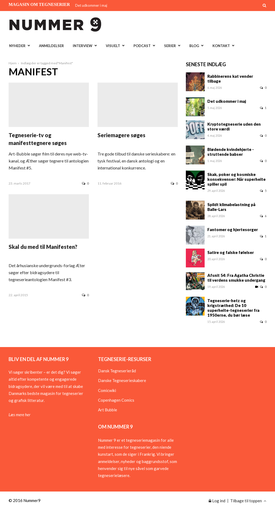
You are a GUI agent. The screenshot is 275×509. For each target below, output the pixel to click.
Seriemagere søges (121, 135)
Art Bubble (107, 409)
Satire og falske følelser (230, 252)
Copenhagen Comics (116, 400)
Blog (194, 46)
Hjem (13, 63)
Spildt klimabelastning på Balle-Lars (231, 207)
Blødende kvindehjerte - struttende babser (230, 152)
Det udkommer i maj (91, 5)
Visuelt (113, 46)
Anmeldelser (51, 46)
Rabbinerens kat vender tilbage (230, 78)
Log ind (217, 500)
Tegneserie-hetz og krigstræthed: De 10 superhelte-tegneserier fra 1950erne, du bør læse (233, 307)
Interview (82, 46)
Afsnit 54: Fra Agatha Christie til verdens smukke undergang (236, 277)
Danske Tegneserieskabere (122, 380)
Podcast (142, 46)
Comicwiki (107, 390)
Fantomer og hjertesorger (232, 229)
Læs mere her (19, 414)
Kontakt (221, 46)
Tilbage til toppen (248, 500)
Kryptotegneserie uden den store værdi (234, 126)
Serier (170, 46)
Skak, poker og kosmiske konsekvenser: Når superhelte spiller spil (236, 179)
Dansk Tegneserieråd (117, 370)
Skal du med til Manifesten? (43, 246)
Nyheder (17, 46)
